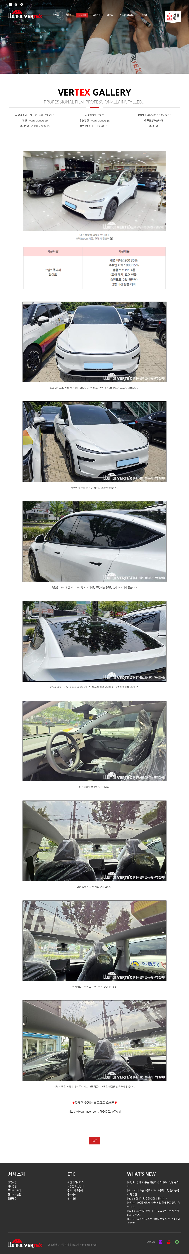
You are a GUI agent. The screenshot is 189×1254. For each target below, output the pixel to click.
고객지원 (96, 15)
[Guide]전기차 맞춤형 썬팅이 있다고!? (147, 1198)
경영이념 (12, 1182)
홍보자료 (71, 1194)
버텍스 (56, 15)
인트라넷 (71, 1198)
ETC (71, 1174)
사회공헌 (12, 1186)
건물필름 (12, 1198)
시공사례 (82, 15)
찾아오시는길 (14, 1194)
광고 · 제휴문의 (75, 1190)
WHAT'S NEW (141, 1174)
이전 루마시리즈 (75, 1182)
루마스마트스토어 (127, 15)
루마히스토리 (14, 1190)
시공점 (68, 15)
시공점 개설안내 (75, 1186)
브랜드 (110, 15)
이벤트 (144, 15)
